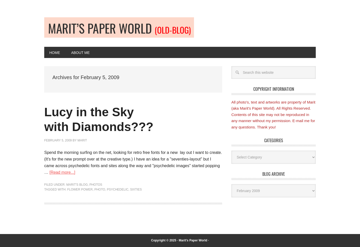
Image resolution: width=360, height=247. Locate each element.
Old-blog (119, 27)
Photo (99, 189)
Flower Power (80, 189)
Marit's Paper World (193, 240)
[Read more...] (62, 172)
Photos (95, 184)
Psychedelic (117, 189)
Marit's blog (77, 184)
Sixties (136, 189)
